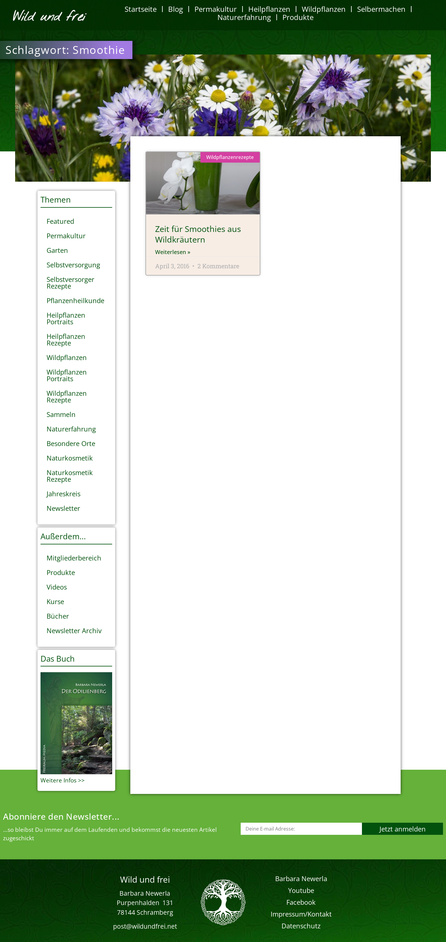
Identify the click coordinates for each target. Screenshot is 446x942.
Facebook (301, 902)
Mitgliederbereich (74, 557)
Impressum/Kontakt (301, 913)
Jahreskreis (63, 493)
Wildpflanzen (324, 9)
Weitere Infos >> (63, 780)
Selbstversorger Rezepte (70, 282)
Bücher (58, 615)
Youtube (301, 890)
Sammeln (61, 414)
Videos (57, 586)
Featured (60, 221)
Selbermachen (381, 9)
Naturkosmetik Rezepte (70, 476)
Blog (175, 9)
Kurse (55, 601)
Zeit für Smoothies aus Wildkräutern (198, 234)
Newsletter (63, 508)
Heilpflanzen (269, 9)
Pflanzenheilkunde (75, 300)
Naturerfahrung (244, 17)
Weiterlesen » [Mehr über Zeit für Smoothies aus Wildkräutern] (172, 252)
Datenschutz (301, 925)
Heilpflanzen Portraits (66, 318)
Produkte (298, 17)
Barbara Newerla (301, 878)
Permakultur (215, 9)
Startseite (141, 9)
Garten (57, 250)
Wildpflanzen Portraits (67, 375)
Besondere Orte (71, 443)
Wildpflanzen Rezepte (67, 396)
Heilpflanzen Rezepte (66, 339)
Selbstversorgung (73, 264)
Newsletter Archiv (74, 630)
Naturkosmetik (70, 457)
